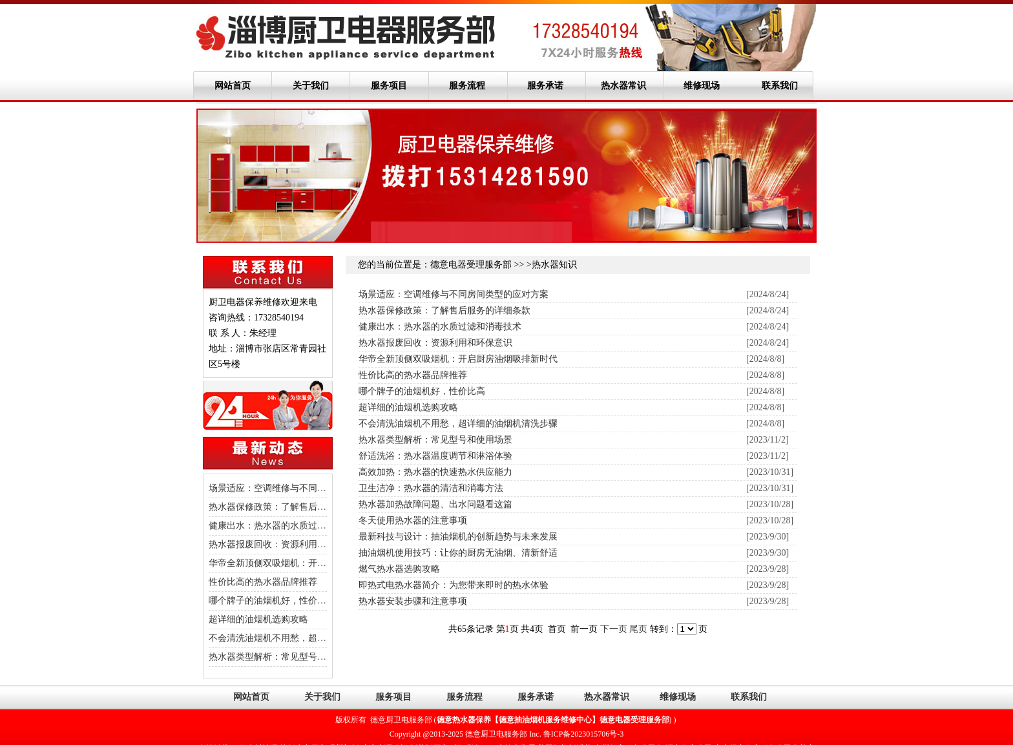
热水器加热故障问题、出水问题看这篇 (435, 504)
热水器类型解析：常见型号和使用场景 (285, 657)
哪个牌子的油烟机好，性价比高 (272, 600)
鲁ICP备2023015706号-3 (583, 734)
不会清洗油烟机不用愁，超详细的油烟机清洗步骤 (308, 638)
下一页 (615, 629)
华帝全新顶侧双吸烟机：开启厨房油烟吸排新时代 (308, 563)
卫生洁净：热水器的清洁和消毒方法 (431, 488)
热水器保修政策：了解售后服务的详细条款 (295, 507)
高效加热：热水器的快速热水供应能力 (435, 472)
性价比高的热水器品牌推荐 (263, 582)
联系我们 (780, 85)
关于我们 (311, 85)
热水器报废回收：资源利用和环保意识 (285, 544)
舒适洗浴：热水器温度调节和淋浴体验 (435, 456)
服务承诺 (545, 85)
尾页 (639, 629)
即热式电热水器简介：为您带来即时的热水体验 (453, 585)
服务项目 (389, 85)
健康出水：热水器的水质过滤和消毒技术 (290, 525)
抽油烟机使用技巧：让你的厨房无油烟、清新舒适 (458, 553)
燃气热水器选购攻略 (399, 569)
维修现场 (702, 85)
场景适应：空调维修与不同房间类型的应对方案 (304, 488)
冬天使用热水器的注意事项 (413, 520)
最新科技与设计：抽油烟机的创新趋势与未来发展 (458, 536)
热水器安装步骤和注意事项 (413, 601)
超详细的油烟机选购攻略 (258, 619)
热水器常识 (623, 85)
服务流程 (467, 85)
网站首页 (232, 85)
